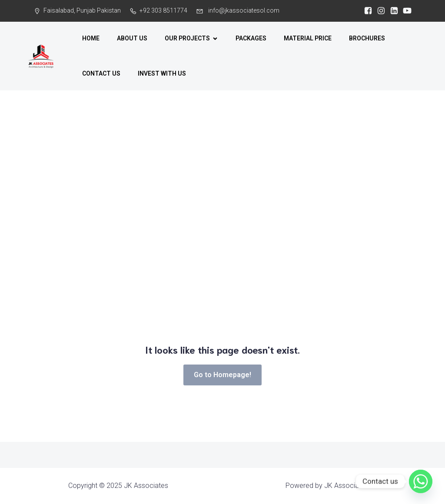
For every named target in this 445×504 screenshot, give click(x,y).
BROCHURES (367, 38)
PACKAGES (251, 38)
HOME (91, 38)
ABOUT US (132, 38)
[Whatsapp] (420, 481)
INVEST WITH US (162, 73)
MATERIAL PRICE (308, 38)
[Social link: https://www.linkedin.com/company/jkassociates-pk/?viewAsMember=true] (392, 10)
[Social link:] (365, 10)
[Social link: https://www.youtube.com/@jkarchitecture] (405, 10)
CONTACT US (101, 73)
